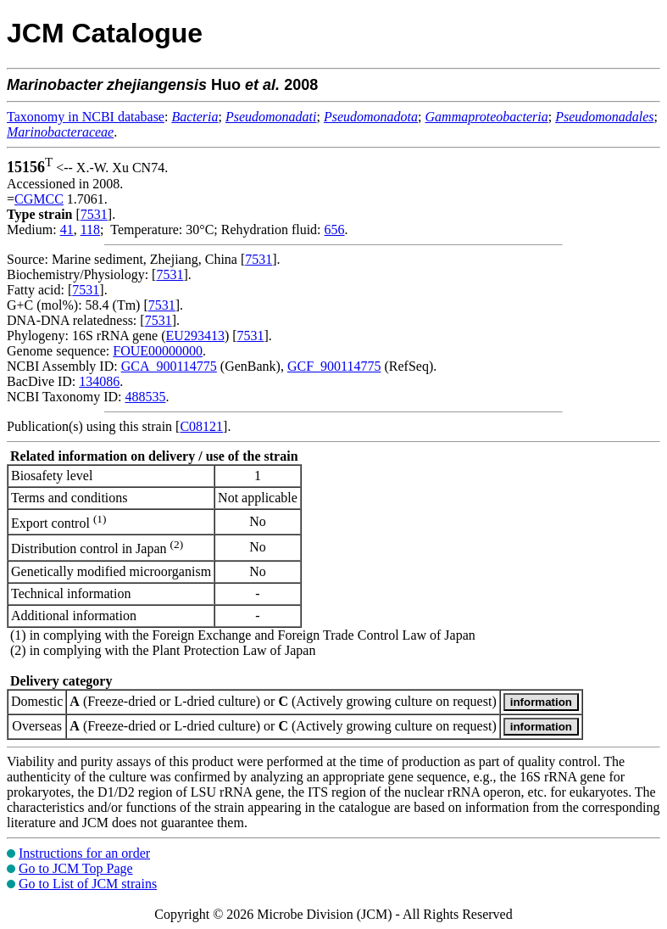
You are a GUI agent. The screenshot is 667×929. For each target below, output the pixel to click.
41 (67, 229)
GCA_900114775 (169, 366)
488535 (145, 396)
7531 (94, 214)
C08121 (201, 426)
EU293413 (195, 335)
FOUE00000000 (158, 351)
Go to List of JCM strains (88, 883)
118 (90, 229)
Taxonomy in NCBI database (85, 116)
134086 (99, 381)
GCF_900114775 (334, 366)
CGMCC (39, 199)
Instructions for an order (84, 853)
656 (335, 229)
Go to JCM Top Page (76, 868)
